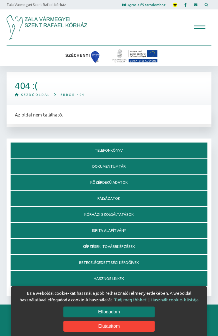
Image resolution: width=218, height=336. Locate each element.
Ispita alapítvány (109, 230)
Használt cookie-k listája (175, 299)
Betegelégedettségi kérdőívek (109, 262)
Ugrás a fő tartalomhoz (144, 5)
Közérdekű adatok (109, 182)
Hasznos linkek (109, 278)
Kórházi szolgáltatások (109, 214)
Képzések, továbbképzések (109, 246)
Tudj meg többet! (130, 299)
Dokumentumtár (109, 166)
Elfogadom (109, 311)
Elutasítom (109, 326)
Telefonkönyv (109, 150)
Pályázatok (108, 198)
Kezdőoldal (32, 94)
